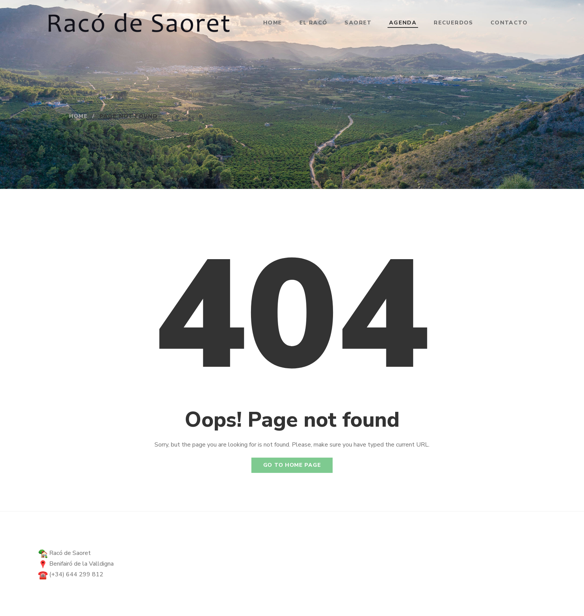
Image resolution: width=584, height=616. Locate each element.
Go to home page (292, 465)
